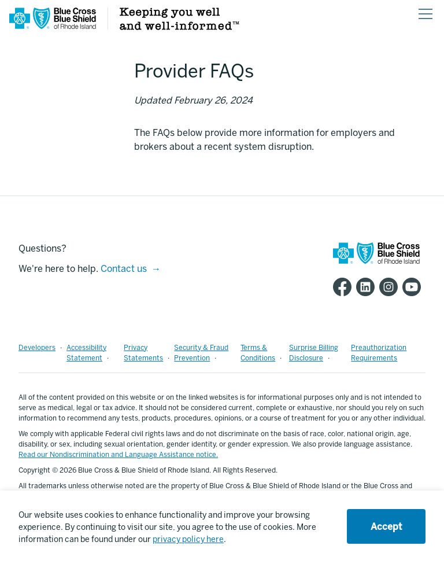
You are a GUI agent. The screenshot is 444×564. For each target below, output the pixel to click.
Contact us (124, 268)
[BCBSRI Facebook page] (344, 287)
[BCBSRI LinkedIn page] (367, 287)
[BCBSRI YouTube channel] (414, 287)
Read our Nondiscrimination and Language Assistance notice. (118, 455)
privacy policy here (188, 539)
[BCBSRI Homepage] (52, 26)
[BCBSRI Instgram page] (390, 287)
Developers (37, 348)
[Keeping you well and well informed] (179, 26)
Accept (386, 526)
